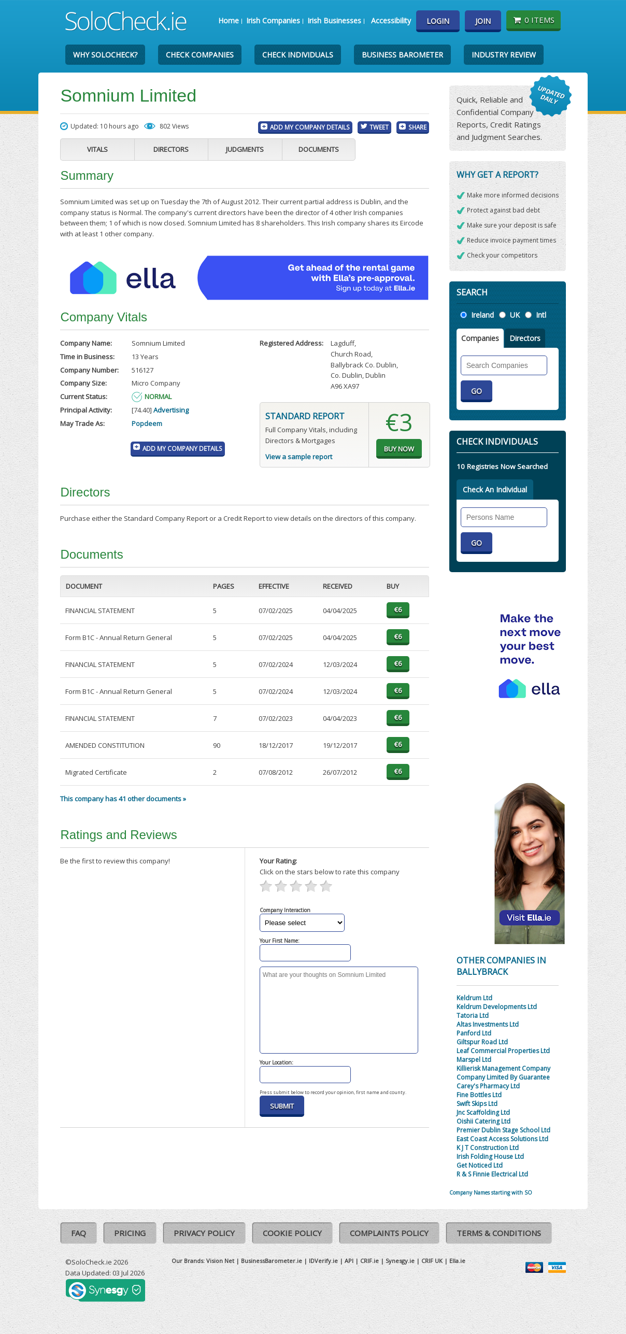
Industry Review (504, 55)
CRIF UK (432, 1261)
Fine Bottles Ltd (479, 1094)
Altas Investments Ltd (488, 1024)
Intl (541, 315)
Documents (318, 149)
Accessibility (391, 20)
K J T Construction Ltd (488, 1147)
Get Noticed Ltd (480, 1165)
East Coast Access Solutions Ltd (502, 1138)
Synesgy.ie (400, 1261)
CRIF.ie (369, 1261)
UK (515, 315)
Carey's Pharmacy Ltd (488, 1086)
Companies (480, 338)
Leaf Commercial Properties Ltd (503, 1050)
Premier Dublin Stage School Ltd (503, 1130)
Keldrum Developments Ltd (497, 1006)
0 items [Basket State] (533, 20)
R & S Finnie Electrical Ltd (492, 1174)
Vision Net (220, 1261)
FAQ (78, 1233)
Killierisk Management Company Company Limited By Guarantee (503, 1073)
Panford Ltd (474, 1033)
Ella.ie (457, 1261)
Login (437, 21)
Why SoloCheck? (105, 55)
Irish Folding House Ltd (490, 1156)
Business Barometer (402, 55)
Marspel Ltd (474, 1059)
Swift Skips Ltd (477, 1103)
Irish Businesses (334, 20)
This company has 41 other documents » (123, 798)
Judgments (245, 149)
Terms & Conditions (499, 1233)
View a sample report (298, 456)
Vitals (97, 149)
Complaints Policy (389, 1233)
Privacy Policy (204, 1233)
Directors (171, 149)
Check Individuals (297, 55)
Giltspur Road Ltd (482, 1042)
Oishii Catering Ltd (483, 1121)
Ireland (482, 315)
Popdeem (147, 423)
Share (417, 127)
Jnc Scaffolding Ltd (483, 1112)
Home (228, 20)
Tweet (379, 127)
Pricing (130, 1233)
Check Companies (200, 55)
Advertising (171, 410)
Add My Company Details (310, 127)
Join (483, 21)
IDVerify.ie (323, 1261)
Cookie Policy (292, 1233)
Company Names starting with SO (490, 1192)
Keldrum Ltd (474, 998)
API (349, 1261)
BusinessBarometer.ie (271, 1261)
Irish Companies (273, 20)
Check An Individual (495, 489)
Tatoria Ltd (473, 1015)
